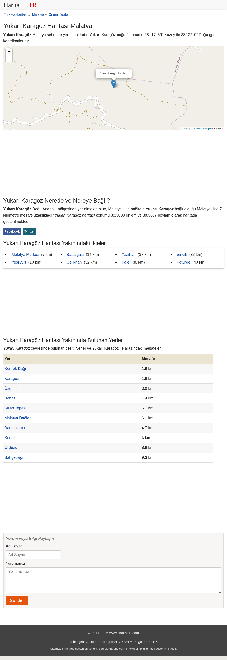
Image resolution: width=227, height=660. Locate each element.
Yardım (127, 646)
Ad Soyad (14, 546)
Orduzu (11, 447)
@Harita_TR (147, 646)
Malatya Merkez (25, 254)
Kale (125, 262)
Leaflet (185, 128)
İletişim (78, 646)
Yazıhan (129, 254)
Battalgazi (75, 254)
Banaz (10, 398)
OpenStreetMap (201, 128)
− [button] (9, 58)
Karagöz (12, 378)
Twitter (29, 231)
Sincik (182, 254)
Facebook (12, 231)
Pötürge (183, 262)
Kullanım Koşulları (103, 646)
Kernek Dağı (15, 368)
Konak (10, 438)
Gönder (17, 605)
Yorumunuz (15, 563)
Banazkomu (15, 428)
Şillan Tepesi (15, 408)
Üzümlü (11, 388)
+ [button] (9, 52)
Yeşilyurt (19, 262)
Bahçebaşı (14, 457)
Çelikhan (74, 262)
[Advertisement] (113, 163)
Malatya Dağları (18, 418)
